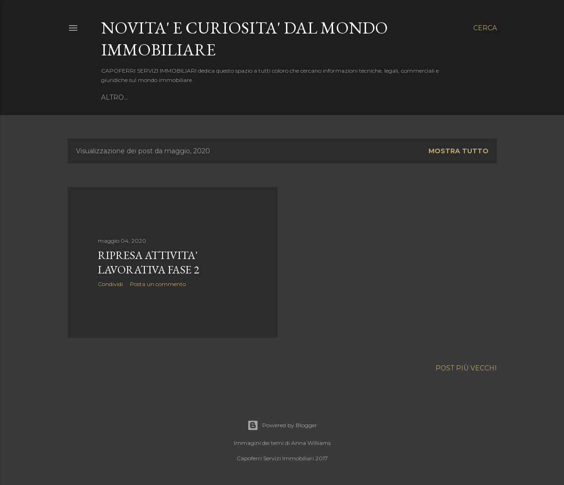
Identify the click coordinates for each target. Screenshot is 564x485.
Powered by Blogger (282, 425)
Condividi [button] (110, 283)
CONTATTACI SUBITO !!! (292, 97)
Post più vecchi (466, 368)
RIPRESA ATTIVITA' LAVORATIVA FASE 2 (148, 262)
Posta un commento (158, 283)
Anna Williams (311, 442)
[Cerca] (485, 28)
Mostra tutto (458, 151)
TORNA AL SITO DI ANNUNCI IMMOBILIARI (174, 97)
